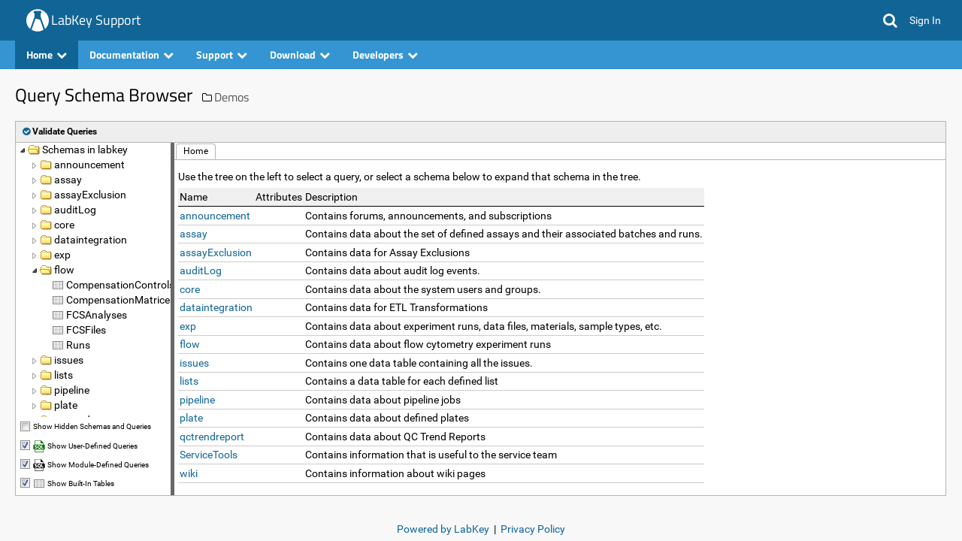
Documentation (131, 54)
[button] (890, 20)
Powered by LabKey (443, 529)
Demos (231, 97)
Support (221, 54)
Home (46, 54)
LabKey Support (96, 20)
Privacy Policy (533, 529)
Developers (385, 54)
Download (300, 54)
